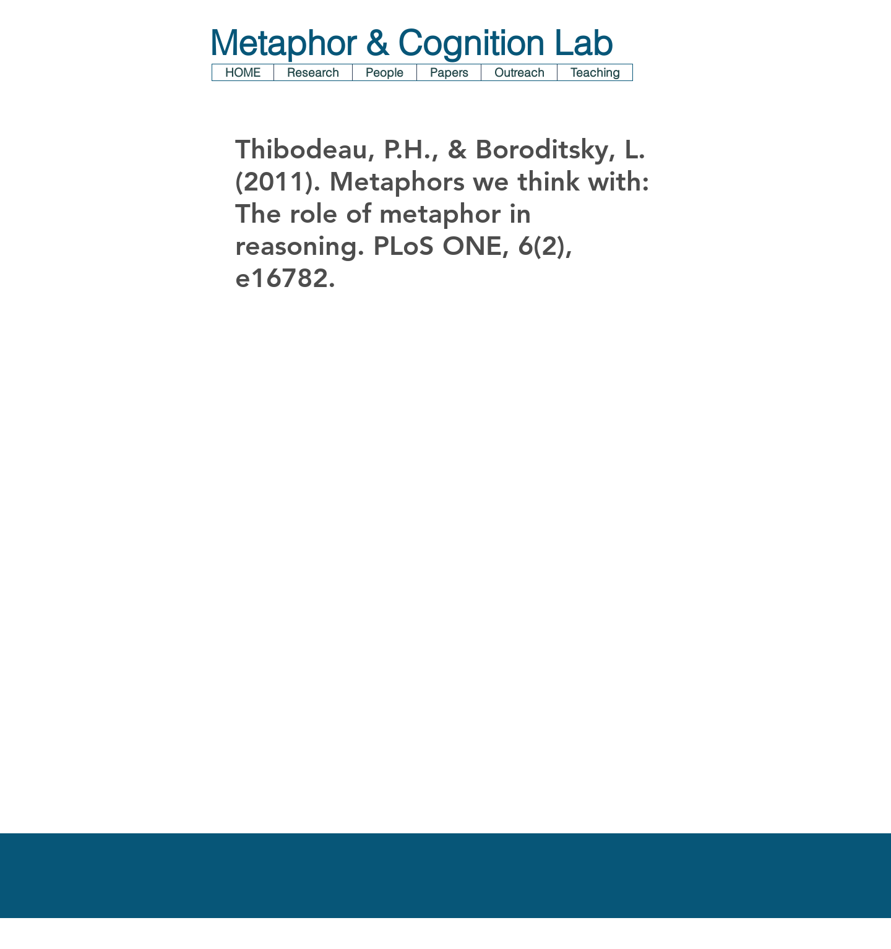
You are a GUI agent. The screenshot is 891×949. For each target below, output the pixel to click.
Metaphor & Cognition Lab (411, 43)
